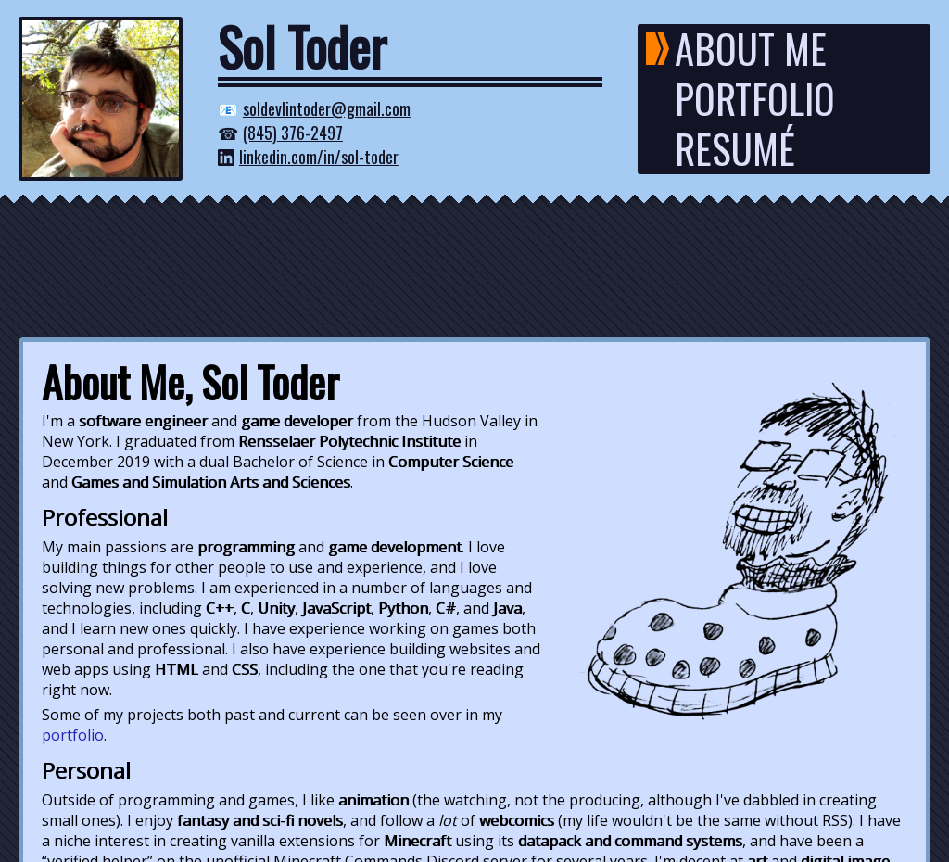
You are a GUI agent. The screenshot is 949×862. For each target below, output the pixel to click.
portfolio (73, 735)
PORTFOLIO (755, 99)
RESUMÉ (735, 149)
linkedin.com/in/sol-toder (319, 157)
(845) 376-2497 (293, 132)
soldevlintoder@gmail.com (327, 108)
